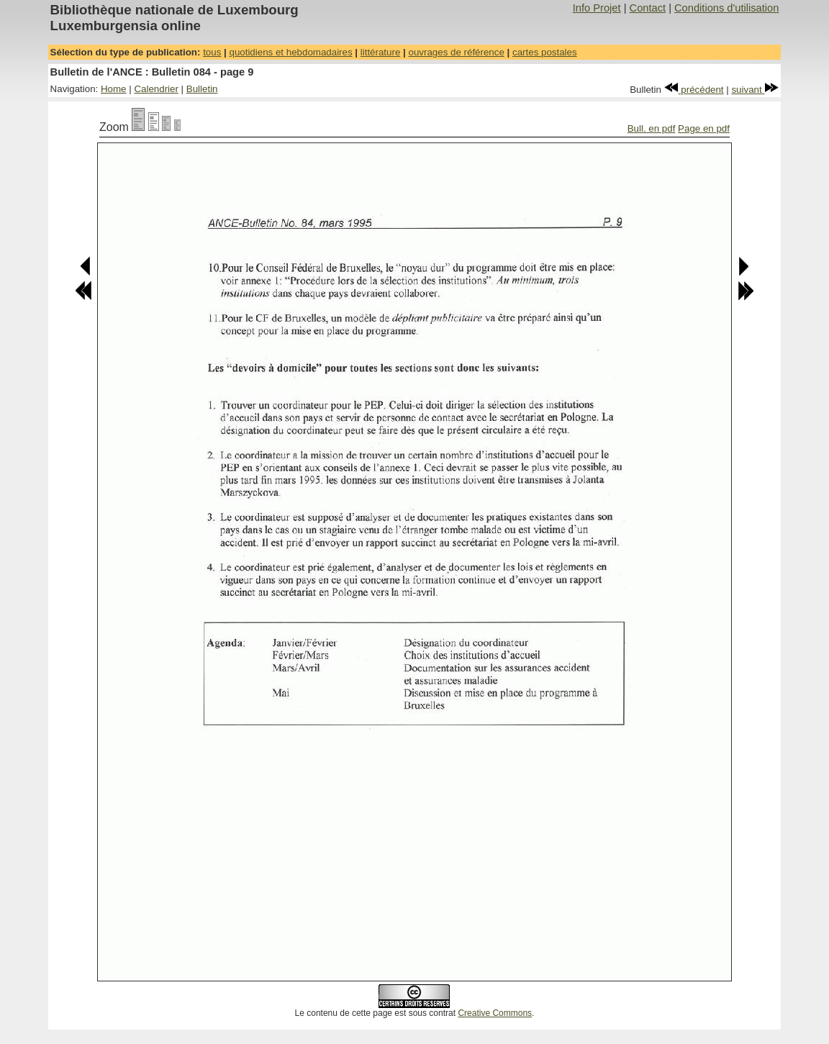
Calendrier (156, 88)
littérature (381, 52)
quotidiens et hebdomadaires (290, 52)
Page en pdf (704, 128)
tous (212, 52)
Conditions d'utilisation (726, 8)
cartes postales (544, 52)
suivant (755, 89)
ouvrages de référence (456, 52)
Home (114, 88)
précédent (694, 89)
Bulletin (202, 88)
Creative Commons (495, 1013)
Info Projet (597, 8)
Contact (648, 8)
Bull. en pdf (652, 128)
